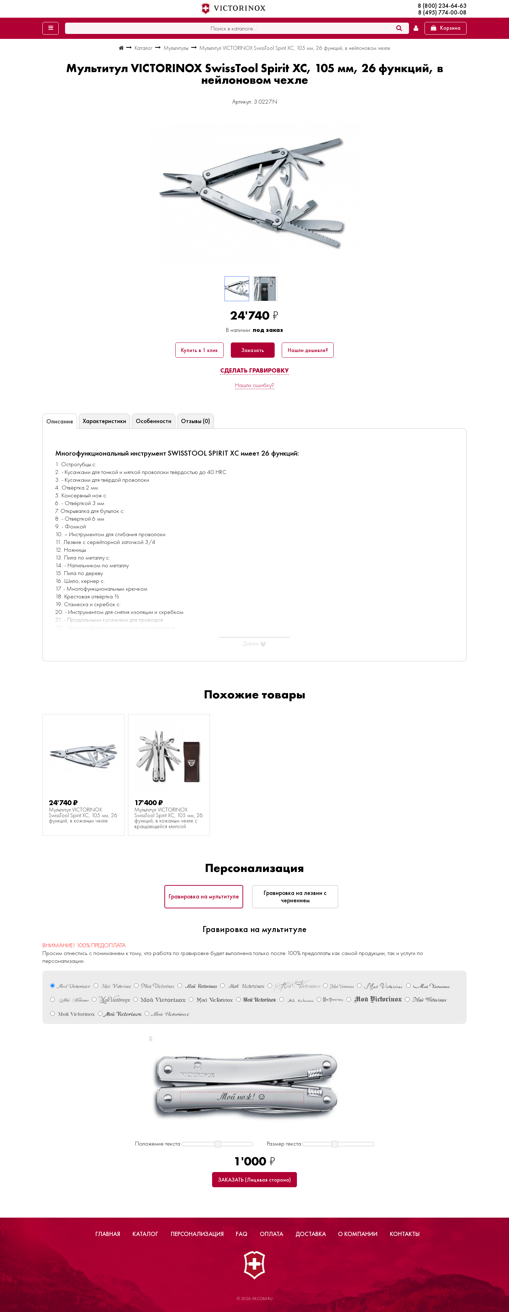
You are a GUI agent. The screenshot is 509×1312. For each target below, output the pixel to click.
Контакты (405, 1234)
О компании (358, 1234)
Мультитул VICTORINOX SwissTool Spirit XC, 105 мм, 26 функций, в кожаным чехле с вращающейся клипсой (168, 818)
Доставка (311, 1234)
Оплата (271, 1234)
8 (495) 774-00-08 (442, 13)
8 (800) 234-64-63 (442, 6)
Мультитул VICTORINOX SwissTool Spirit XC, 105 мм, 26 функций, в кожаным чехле (83, 815)
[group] (254, 193)
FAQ (241, 1234)
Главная (107, 1234)
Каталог (145, 1234)
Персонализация (197, 1234)
